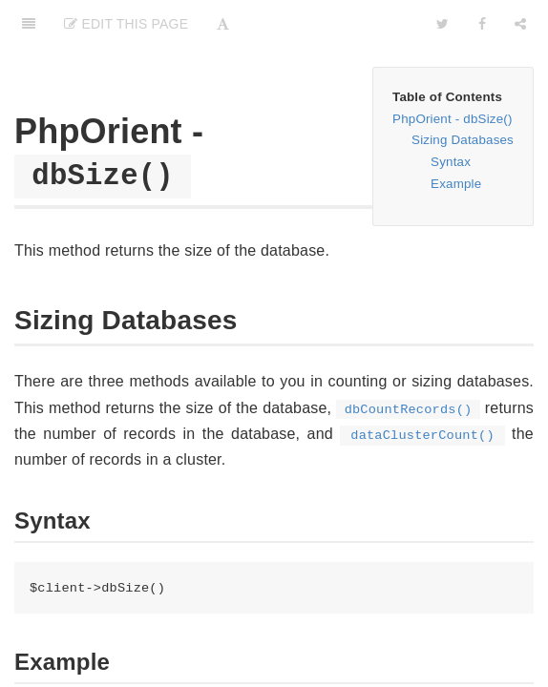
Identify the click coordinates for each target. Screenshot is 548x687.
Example (456, 184)
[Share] (520, 24)
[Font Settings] (222, 24)
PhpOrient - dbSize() (452, 119)
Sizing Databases (462, 140)
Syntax (451, 162)
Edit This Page (126, 23)
